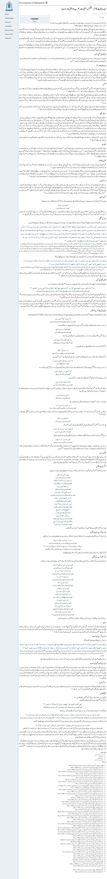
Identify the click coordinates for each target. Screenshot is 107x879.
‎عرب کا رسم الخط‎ (101, 756)
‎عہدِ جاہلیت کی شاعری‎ (100, 758)
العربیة (34, 21)
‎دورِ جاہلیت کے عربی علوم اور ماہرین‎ (98, 760)
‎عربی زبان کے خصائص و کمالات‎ (99, 755)
